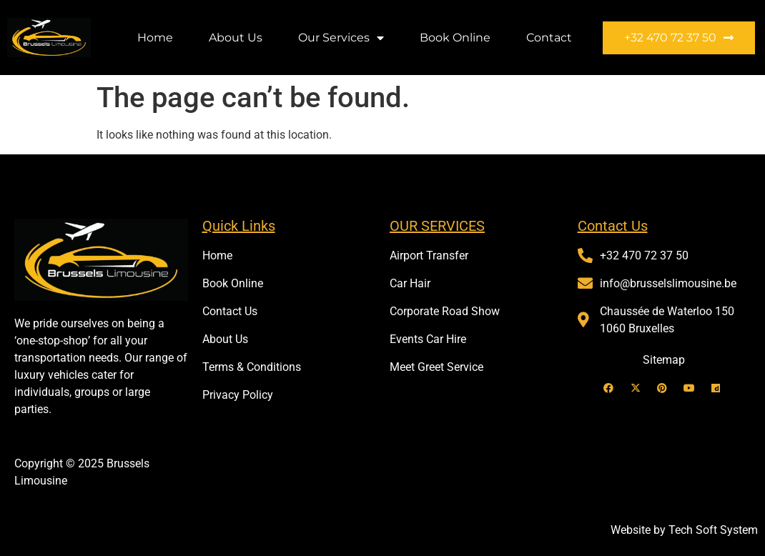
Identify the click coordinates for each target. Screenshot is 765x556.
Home (155, 37)
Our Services (341, 38)
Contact (549, 37)
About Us (235, 37)
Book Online (455, 37)
